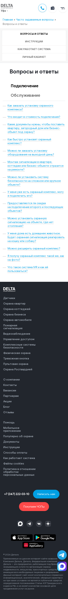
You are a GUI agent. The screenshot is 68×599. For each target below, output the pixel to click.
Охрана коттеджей (16, 309)
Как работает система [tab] (34, 49)
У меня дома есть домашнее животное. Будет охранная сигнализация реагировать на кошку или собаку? (36, 237)
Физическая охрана (16, 353)
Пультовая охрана (15, 364)
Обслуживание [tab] (25, 95)
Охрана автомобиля (17, 320)
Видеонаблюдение (16, 333)
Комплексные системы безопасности (19, 346)
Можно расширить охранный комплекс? (34, 248)
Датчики (9, 298)
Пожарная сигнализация (12, 327)
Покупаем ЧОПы (34, 506)
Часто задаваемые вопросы (35, 19)
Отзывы (8, 412)
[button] (62, 8)
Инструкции (11, 447)
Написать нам (46, 494)
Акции (7, 401)
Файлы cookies (13, 463)
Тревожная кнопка (16, 358)
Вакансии (9, 390)
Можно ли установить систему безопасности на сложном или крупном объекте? (34, 180)
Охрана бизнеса (14, 314)
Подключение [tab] (24, 85)
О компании (11, 379)
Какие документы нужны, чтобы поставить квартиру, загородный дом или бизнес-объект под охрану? (36, 128)
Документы (11, 441)
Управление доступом (18, 339)
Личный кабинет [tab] (34, 57)
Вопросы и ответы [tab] (34, 33)
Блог (6, 406)
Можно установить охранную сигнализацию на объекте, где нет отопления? (30, 222)
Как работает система (19, 458)
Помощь (9, 422)
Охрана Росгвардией (17, 369)
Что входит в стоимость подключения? (34, 117)
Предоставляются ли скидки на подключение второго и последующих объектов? (35, 207)
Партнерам (11, 396)
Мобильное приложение (12, 429)
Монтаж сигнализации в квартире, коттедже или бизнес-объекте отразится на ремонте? (35, 165)
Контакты (10, 385)
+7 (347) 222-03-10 (16, 494)
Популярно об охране (18, 436)
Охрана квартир (14, 303)
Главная (8, 19)
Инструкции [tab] (34, 41)
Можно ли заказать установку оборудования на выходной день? (31, 152)
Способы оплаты (15, 452)
